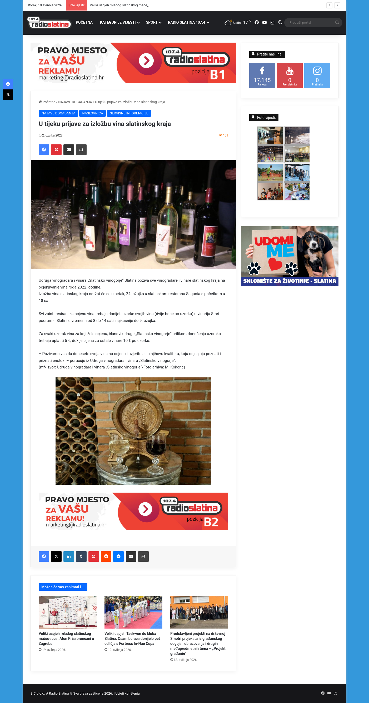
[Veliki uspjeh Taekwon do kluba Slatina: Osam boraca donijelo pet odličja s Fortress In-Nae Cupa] (133, 612)
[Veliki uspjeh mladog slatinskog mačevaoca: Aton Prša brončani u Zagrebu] (68, 612)
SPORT (152, 22)
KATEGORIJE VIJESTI (118, 22)
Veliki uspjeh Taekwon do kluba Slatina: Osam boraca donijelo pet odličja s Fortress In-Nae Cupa (132, 638)
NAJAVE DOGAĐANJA (75, 102)
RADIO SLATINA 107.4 (186, 22)
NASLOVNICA (92, 113)
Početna (47, 102)
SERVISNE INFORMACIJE (129, 113)
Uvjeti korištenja (128, 693)
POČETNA (84, 22)
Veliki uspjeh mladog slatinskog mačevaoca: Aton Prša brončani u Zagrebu (66, 638)
